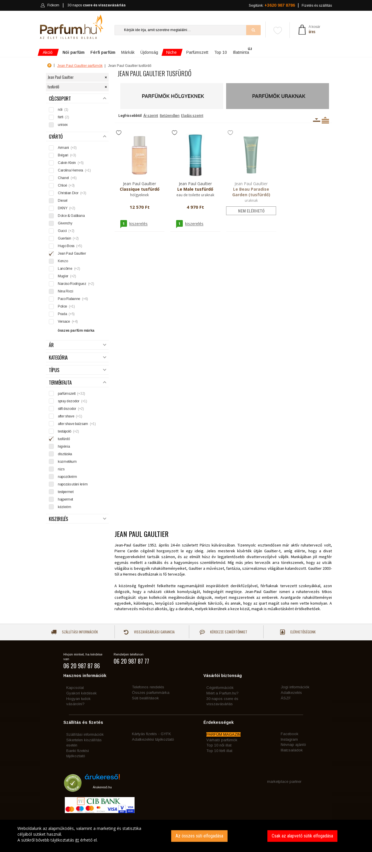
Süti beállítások (145, 698)
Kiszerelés (77, 519)
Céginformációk (220, 687)
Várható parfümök (221, 740)
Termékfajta (77, 382)
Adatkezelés (291, 692)
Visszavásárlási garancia (149, 631)
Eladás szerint (192, 116)
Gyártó (77, 136)
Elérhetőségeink (298, 632)
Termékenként (325, 120)
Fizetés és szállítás (317, 5)
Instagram (289, 739)
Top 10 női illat (218, 745)
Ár (77, 345)
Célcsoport (77, 98)
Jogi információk (295, 687)
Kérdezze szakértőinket (223, 631)
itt (77, 840)
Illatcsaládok (292, 750)
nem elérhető (251, 211)
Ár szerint (150, 116)
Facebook (289, 734)
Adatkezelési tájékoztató (153, 739)
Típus (77, 370)
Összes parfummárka (150, 692)
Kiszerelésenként (316, 120)
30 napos (96, 5)
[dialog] (186, 836)
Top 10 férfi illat (219, 751)
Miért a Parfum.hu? (222, 693)
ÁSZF (286, 698)
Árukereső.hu (102, 787)
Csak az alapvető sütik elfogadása (302, 836)
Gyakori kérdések (81, 693)
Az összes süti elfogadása (199, 836)
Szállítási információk (74, 631)
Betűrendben (170, 116)
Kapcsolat (75, 687)
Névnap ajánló (293, 744)
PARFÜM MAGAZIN (223, 734)
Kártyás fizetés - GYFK (151, 734)
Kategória (77, 357)
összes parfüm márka (76, 330)
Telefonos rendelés (148, 687)
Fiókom (49, 5)
